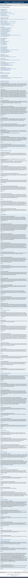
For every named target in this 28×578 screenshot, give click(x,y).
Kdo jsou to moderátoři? (3, 48)
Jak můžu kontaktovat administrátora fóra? (5, 78)
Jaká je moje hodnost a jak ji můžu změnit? (5, 24)
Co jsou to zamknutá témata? (3, 44)
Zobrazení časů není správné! (3, 20)
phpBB (5, 182)
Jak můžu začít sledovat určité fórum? (4, 69)
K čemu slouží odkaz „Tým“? (3, 52)
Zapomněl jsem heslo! (3, 14)
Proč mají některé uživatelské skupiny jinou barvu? (6, 51)
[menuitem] (6, 4)
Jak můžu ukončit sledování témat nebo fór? (5, 70)
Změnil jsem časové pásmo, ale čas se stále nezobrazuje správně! (8, 21)
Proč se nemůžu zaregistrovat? (4, 11)
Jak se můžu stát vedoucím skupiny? (4, 50)
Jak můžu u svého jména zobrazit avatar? (5, 23)
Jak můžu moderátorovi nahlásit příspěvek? (5, 34)
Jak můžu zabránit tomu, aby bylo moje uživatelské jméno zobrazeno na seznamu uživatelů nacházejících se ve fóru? (13, 19)
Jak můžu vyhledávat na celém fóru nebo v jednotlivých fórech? (7, 62)
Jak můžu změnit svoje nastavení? (4, 18)
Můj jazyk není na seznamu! (3, 22)
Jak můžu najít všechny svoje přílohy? (4, 73)
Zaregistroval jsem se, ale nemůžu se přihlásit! (5, 12)
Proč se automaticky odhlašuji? (4, 15)
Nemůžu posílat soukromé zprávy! (4, 55)
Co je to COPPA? (2, 10)
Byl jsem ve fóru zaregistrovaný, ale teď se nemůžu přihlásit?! (7, 13)
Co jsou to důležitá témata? (3, 43)
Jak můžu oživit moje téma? (3, 36)
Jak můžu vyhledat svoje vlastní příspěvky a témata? (6, 65)
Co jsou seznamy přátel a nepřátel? (4, 59)
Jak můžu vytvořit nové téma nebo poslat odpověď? (6, 27)
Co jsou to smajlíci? (2, 40)
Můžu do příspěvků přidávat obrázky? (4, 41)
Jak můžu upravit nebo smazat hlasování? (5, 31)
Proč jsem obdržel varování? (3, 33)
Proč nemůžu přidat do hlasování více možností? (6, 30)
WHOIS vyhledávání (3, 555)
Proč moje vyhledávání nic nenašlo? (4, 63)
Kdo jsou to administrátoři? (3, 47)
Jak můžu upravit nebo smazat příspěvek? (5, 28)
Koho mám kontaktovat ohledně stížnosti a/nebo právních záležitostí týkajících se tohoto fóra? (11, 77)
